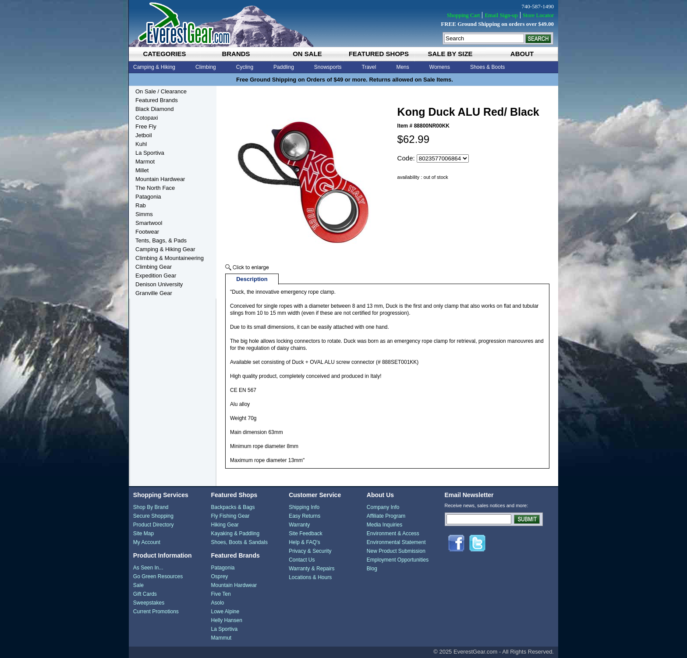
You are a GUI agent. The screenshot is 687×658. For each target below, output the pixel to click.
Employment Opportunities (397, 560)
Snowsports (328, 67)
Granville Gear (153, 293)
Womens (439, 67)
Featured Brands (156, 100)
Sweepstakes (148, 603)
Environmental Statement (396, 542)
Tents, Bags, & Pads (161, 240)
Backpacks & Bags (233, 507)
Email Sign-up (501, 15)
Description (252, 279)
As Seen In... (148, 568)
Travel (369, 67)
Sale (138, 585)
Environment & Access (393, 533)
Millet (142, 170)
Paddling (283, 67)
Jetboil (143, 135)
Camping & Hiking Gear (165, 249)
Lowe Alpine (225, 611)
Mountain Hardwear (160, 179)
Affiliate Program (386, 516)
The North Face (155, 188)
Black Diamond (154, 109)
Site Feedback (305, 533)
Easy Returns (304, 516)
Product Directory (153, 525)
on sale (307, 53)
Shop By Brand (151, 507)
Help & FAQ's (304, 542)
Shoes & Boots (487, 67)
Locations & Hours (310, 577)
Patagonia (148, 196)
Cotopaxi (146, 117)
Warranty (299, 525)
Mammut (221, 638)
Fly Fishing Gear (230, 516)
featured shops (379, 53)
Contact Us (302, 560)
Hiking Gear (224, 525)
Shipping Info (304, 507)
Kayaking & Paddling (235, 533)
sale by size (450, 53)
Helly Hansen (226, 620)
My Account (146, 542)
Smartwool (148, 223)
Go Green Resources (158, 576)
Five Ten (220, 594)
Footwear (147, 231)
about (522, 53)
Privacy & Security (310, 551)
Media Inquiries (384, 525)
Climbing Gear (153, 266)
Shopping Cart (463, 15)
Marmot (145, 161)
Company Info (383, 507)
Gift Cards (145, 594)
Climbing (205, 67)
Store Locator (538, 15)
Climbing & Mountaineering (169, 258)
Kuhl (141, 144)
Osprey (219, 576)
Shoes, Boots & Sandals (239, 542)
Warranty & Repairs (311, 569)
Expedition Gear (155, 275)
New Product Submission (396, 551)
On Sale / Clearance (161, 91)
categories (164, 53)
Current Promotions (156, 611)
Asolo (217, 603)
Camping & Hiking (154, 67)
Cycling (244, 67)
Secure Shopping (153, 516)
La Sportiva (149, 152)
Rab (140, 205)
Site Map (143, 533)
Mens (402, 67)
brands (236, 53)
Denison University (159, 284)
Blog (372, 569)
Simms (144, 214)
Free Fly (145, 126)
